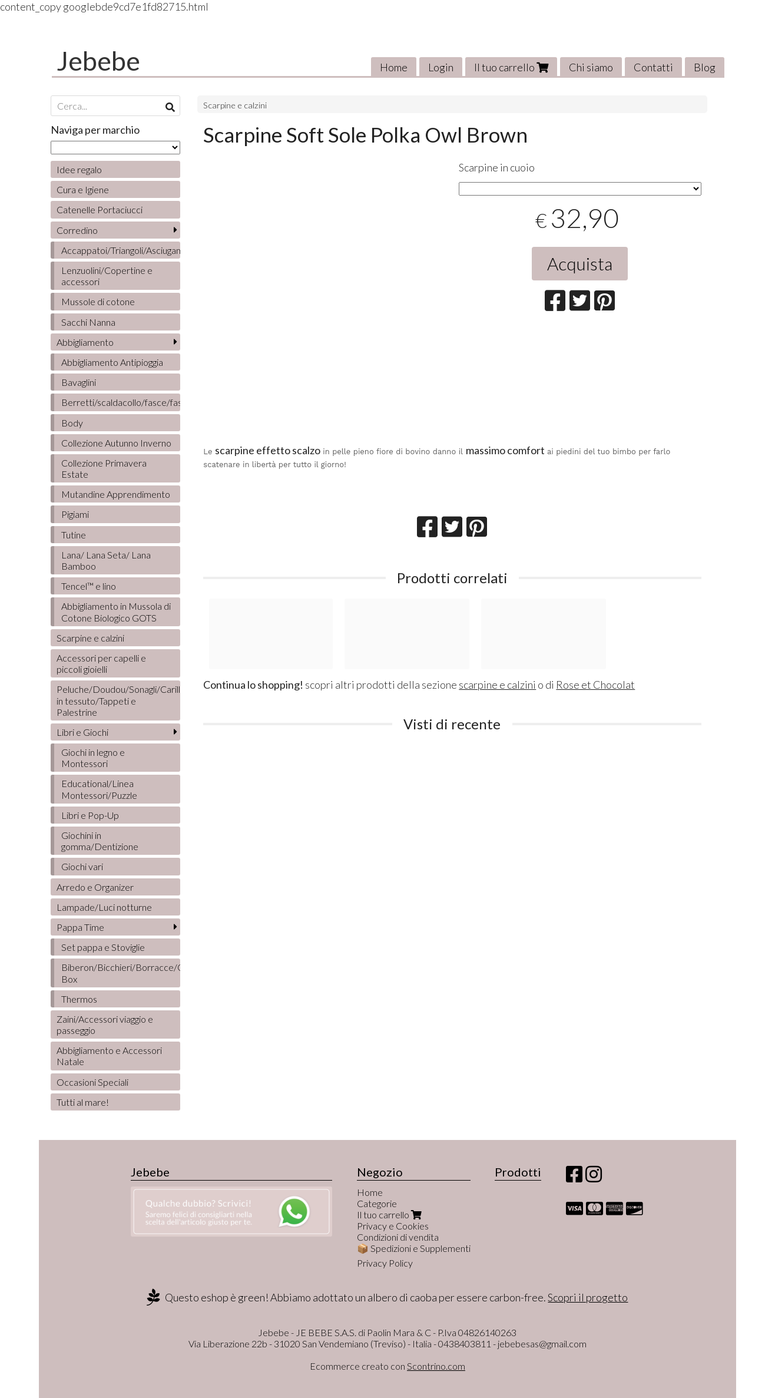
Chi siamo (591, 67)
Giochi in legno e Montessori (93, 757)
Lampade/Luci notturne (104, 907)
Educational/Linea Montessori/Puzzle (99, 789)
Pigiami (75, 514)
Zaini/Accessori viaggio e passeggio (105, 1024)
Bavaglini (78, 382)
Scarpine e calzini (235, 105)
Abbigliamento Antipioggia (112, 362)
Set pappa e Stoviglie (103, 947)
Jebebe (98, 61)
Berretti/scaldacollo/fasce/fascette (120, 402)
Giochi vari (82, 866)
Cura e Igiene (83, 189)
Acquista (579, 263)
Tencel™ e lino (88, 585)
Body (72, 422)
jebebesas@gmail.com (542, 1343)
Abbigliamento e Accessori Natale (109, 1056)
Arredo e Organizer (95, 887)
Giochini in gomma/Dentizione (99, 840)
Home (394, 67)
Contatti (653, 67)
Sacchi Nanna (88, 322)
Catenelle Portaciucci (100, 209)
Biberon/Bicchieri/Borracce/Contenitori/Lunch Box (120, 972)
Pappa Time (80, 927)
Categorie (377, 1203)
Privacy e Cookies (393, 1225)
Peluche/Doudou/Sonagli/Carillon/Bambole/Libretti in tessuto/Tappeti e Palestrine (118, 700)
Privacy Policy (385, 1262)
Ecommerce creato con (387, 1365)
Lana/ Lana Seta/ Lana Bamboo (106, 560)
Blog (705, 67)
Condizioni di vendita (398, 1236)
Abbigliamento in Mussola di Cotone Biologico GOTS (116, 611)
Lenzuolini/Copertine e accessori (107, 276)
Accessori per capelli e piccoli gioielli (101, 663)
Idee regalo (79, 169)
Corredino (77, 230)
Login (440, 67)
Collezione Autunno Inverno (116, 442)
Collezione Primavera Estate (104, 468)
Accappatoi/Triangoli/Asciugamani (120, 250)
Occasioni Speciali (92, 1082)
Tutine (73, 534)
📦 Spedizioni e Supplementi (414, 1248)
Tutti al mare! (83, 1102)
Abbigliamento (85, 342)
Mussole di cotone (98, 301)
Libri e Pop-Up (90, 815)
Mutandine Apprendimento (115, 494)
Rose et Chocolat (595, 684)
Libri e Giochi (82, 732)
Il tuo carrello (511, 67)
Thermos (79, 998)
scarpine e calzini (497, 684)
